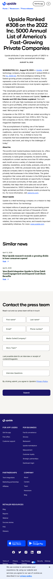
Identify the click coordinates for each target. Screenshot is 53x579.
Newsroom (14, 8)
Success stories (8, 522)
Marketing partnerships (11, 482)
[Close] (49, 567)
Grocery (25, 437)
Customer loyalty (28, 454)
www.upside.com (37, 224)
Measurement (27, 450)
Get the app (38, 4)
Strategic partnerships (30, 459)
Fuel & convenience (29, 432)
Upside (39, 70)
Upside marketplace (30, 445)
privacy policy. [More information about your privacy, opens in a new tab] (26, 576)
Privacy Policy (42, 381)
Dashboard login (28, 463)
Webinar (5, 518)
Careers (26, 482)
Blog (25, 495)
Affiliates (5, 486)
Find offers (6, 437)
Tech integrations (9, 477)
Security (40, 561)
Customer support (9, 441)
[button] (48, 3)
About (26, 477)
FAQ (4, 527)
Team (26, 486)
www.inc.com (32, 193)
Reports (5, 514)
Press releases (27, 8)
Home (5, 8)
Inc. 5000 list (11, 76)
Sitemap (47, 561)
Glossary (6, 531)
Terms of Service (6, 562)
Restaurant (26, 441)
